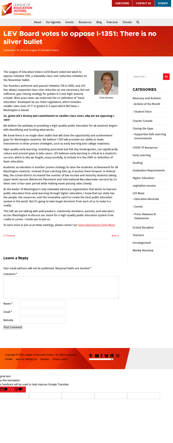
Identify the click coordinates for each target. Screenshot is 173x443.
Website (8, 320)
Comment (10, 274)
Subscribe (122, 3)
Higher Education (143, 178)
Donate (163, 3)
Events (69, 22)
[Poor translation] (18, 389)
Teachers (138, 235)
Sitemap (44, 359)
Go (166, 76)
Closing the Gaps (143, 128)
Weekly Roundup (143, 250)
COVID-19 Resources (145, 147)
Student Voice (143, 111)
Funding (138, 162)
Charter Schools (143, 121)
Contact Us (143, 3)
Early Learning (142, 155)
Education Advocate (146, 199)
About (37, 22)
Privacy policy (59, 359)
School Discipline (143, 227)
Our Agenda (53, 22)
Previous (9, 235)
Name (8, 303)
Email (7, 312)
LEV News (138, 193)
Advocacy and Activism (147, 98)
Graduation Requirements (149, 170)
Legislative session (144, 185)
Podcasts (112, 22)
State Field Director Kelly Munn (96, 225)
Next (115, 235)
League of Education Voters (17, 9)
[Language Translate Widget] (101, 359)
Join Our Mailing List (26, 359)
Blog (99, 22)
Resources (85, 22)
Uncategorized (142, 242)
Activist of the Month (147, 104)
